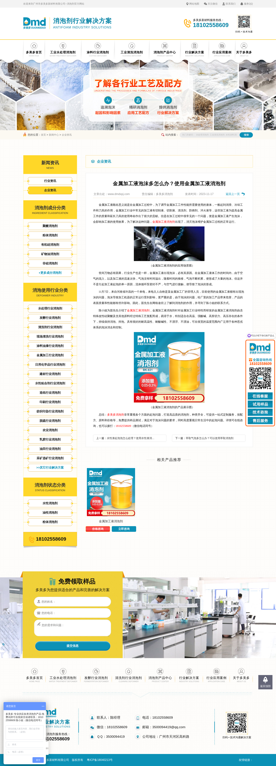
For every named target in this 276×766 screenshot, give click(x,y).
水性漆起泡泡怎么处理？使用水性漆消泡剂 (132, 438)
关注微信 (213, 3)
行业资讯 (50, 181)
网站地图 (194, 3)
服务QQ (248, 3)
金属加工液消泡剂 (163, 221)
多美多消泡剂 (115, 414)
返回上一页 (233, 194)
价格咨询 (97, 528)
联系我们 (231, 3)
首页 (43, 134)
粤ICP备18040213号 (100, 759)
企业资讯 (67, 134)
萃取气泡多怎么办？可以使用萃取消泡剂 (209, 438)
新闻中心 (54, 134)
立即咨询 (124, 528)
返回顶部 (265, 686)
